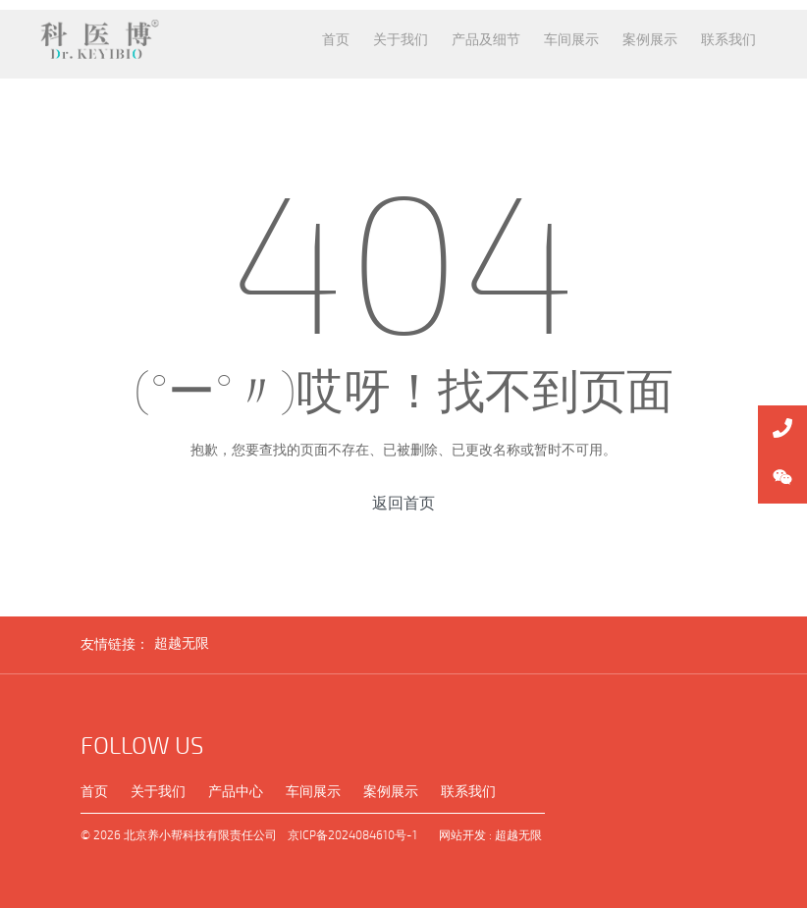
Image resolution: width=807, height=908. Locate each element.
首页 (94, 791)
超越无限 (181, 643)
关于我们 (158, 791)
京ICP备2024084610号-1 (352, 835)
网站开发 (462, 835)
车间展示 (313, 791)
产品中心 (235, 791)
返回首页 (403, 503)
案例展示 (390, 791)
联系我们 (468, 791)
